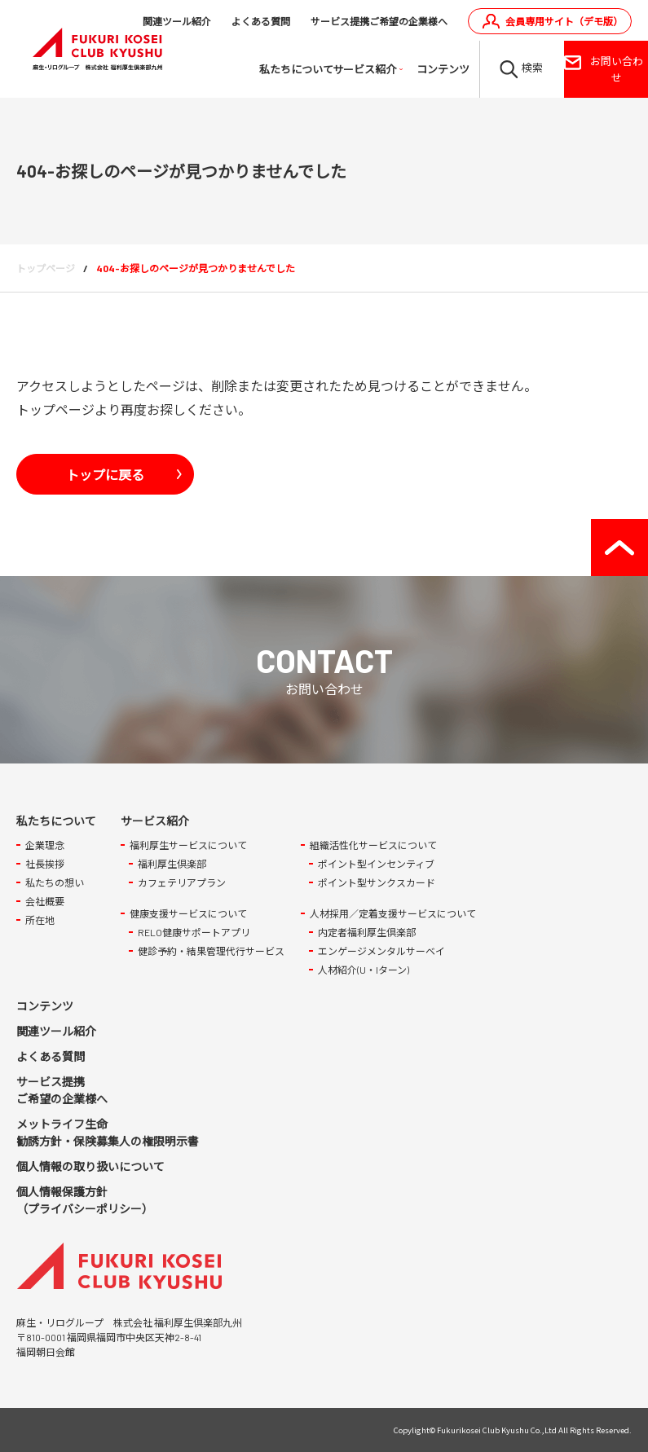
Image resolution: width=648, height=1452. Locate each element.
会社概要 (44, 901)
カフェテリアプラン (182, 882)
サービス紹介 (364, 69)
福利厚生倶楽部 (172, 863)
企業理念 (44, 845)
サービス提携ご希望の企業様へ (379, 21)
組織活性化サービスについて (373, 845)
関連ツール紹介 (177, 21)
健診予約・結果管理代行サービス (211, 951)
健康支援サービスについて (188, 913)
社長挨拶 (44, 863)
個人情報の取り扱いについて (90, 1166)
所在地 (40, 920)
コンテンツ (443, 69)
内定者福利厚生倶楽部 (367, 932)
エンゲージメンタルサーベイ (381, 951)
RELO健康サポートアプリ (194, 932)
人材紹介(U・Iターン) (363, 969)
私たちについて (296, 69)
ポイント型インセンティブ (376, 863)
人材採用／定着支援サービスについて (393, 913)
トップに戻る (105, 474)
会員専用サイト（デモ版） (564, 21)
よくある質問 (260, 21)
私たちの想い (54, 882)
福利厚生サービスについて (188, 845)
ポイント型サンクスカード (376, 882)
